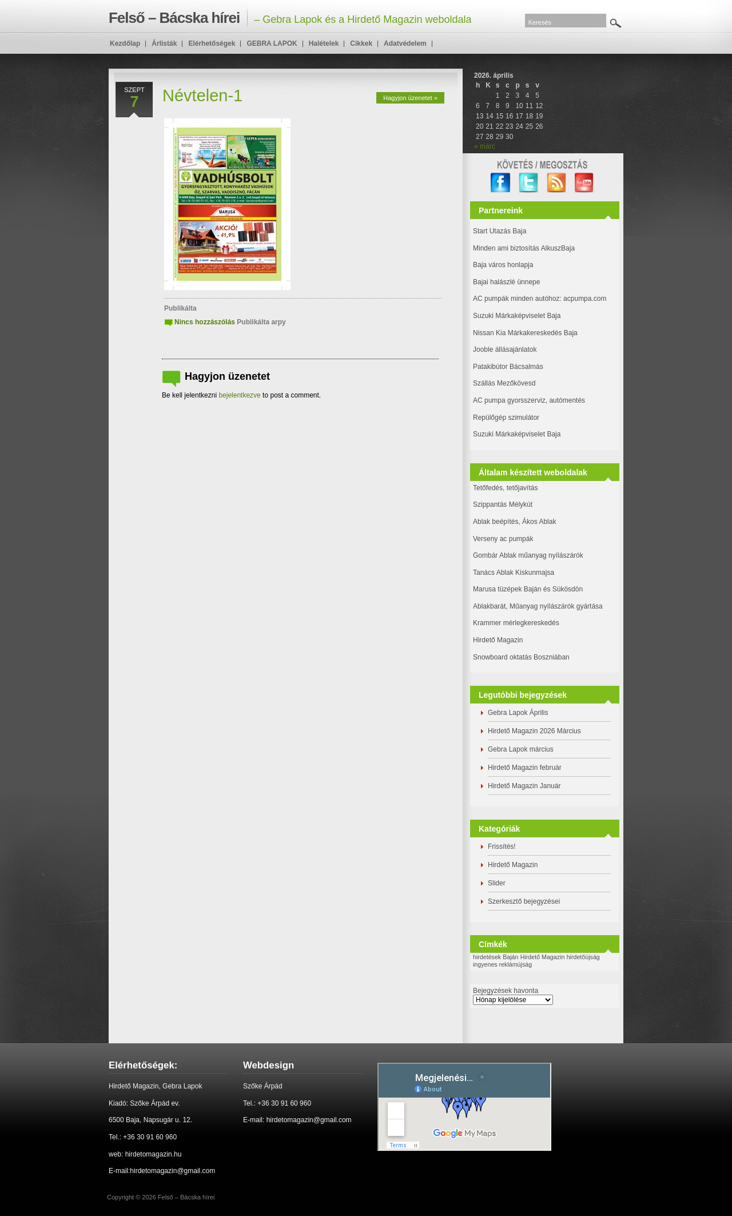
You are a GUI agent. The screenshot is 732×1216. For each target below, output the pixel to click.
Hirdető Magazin (498, 640)
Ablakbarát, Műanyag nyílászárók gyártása (538, 606)
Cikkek (361, 43)
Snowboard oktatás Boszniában (521, 657)
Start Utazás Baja (499, 231)
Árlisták (164, 43)
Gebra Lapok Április (518, 713)
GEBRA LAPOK (271, 43)
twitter (529, 183)
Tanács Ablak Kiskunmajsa (513, 573)
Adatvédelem (405, 43)
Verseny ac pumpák (504, 539)
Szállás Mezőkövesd (504, 383)
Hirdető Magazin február (525, 768)
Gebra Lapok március (521, 749)
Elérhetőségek (211, 43)
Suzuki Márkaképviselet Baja (516, 316)
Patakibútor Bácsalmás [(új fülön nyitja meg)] (508, 367)
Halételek (324, 43)
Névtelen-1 (202, 95)
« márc (484, 146)
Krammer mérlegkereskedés (516, 623)
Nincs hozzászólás (204, 322)
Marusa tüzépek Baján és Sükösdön (528, 589)
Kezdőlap (125, 43)
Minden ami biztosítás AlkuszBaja (524, 248)
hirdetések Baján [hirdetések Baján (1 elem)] (495, 956)
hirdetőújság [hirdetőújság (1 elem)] (583, 956)
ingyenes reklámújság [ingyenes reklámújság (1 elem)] (502, 964)
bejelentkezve (239, 395)
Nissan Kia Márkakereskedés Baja (525, 333)
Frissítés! (502, 847)
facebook (501, 183)
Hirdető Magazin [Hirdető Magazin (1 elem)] (542, 956)
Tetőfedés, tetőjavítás (505, 488)
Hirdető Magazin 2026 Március (534, 731)
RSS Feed (557, 183)
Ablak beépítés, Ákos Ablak (514, 522)
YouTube (585, 183)
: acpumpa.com (582, 299)
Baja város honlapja (503, 265)
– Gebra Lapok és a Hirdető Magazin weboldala (290, 17)
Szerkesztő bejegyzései (524, 901)
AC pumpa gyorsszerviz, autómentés (529, 400)
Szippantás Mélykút (502, 504)
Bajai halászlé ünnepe (506, 282)
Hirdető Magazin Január (524, 786)
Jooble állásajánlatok (504, 349)
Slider (497, 883)
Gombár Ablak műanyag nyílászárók (528, 555)
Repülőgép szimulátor (506, 418)
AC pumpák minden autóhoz (516, 299)
